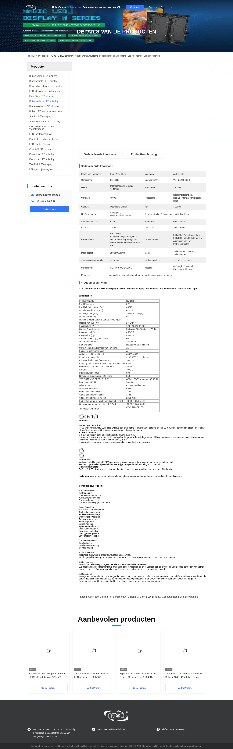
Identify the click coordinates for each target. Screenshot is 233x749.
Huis (54, 7)
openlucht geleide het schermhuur (107, 597)
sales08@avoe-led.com (48, 195)
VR (118, 7)
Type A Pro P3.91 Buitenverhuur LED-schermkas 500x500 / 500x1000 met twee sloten (91, 675)
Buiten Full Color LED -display (144, 597)
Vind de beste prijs (159, 140)
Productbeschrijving (144, 154)
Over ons (63, 7)
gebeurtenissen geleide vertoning (180, 597)
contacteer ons (107, 7)
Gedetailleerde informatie (100, 154)
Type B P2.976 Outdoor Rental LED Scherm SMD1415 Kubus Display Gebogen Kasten (184, 675)
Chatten (134, 7)
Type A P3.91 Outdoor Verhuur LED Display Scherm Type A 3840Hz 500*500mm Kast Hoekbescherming (139, 675)
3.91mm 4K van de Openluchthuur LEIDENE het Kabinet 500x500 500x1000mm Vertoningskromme (47, 675)
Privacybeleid (47, 746)
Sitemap (35, 746)
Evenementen (90, 7)
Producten (76, 7)
